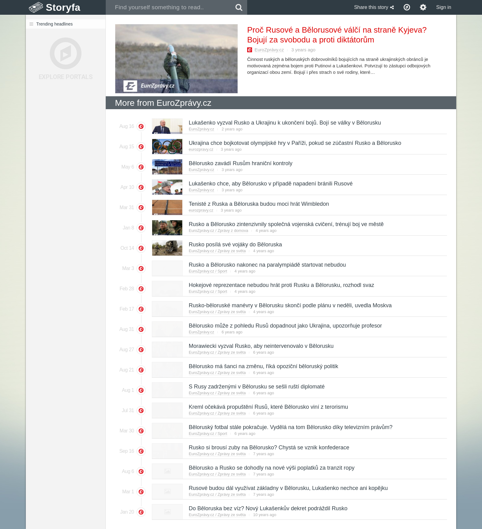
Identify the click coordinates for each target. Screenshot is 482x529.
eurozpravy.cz (201, 149)
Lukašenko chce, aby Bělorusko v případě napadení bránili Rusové (270, 184)
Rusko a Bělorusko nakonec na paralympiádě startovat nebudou (267, 265)
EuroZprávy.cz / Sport (208, 271)
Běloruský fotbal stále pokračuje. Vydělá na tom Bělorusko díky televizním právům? (290, 427)
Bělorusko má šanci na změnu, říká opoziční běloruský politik (263, 366)
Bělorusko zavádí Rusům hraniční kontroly (240, 163)
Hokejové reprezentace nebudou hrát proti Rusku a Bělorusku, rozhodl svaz (281, 285)
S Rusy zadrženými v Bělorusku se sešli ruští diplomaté (256, 387)
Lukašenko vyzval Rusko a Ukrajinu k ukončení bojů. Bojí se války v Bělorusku (284, 123)
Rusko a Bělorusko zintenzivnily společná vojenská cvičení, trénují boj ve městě (286, 224)
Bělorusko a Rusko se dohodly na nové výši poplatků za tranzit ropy (271, 468)
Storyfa (63, 7)
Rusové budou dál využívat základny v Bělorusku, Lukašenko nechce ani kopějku (288, 488)
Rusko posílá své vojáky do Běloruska (235, 244)
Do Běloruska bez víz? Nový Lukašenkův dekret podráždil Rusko (268, 508)
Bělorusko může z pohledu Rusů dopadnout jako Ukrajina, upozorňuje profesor (285, 326)
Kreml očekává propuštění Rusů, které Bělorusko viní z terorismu (268, 407)
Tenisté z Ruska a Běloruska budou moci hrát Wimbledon (258, 204)
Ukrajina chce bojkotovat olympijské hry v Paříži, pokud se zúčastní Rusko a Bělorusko (295, 143)
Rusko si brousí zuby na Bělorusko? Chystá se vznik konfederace (269, 447)
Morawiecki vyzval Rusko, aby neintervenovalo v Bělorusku (261, 346)
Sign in (443, 7)
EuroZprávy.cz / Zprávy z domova (218, 230)
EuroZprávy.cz (269, 49)
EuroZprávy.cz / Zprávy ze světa (217, 251)
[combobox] (168, 7)
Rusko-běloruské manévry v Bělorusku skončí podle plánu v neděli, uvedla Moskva (290, 305)
